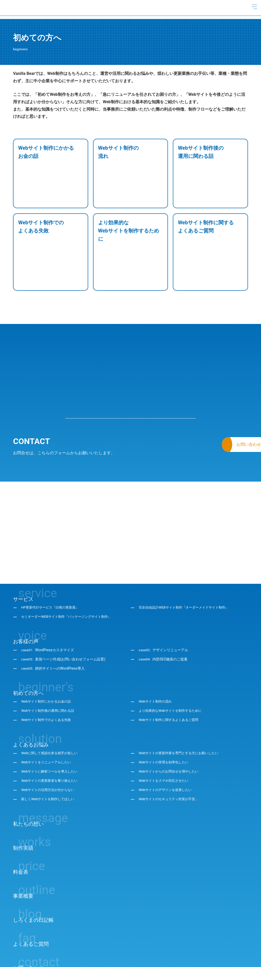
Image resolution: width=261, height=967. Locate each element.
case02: (164, 604)
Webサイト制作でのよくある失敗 (48, 674)
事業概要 (23, 849)
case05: (53, 622)
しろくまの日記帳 (33, 873)
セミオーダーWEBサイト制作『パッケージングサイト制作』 (69, 570)
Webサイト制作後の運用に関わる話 (49, 664)
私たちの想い (28, 777)
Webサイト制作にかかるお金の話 (48, 655)
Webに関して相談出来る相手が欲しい (51, 707)
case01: (47, 604)
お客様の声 (25, 595)
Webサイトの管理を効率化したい (165, 716)
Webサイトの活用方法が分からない (49, 744)
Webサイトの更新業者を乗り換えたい (51, 734)
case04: (163, 613)
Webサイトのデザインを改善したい (167, 744)
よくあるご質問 (31, 897)
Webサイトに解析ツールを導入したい (51, 725)
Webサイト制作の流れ (156, 655)
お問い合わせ (28, 921)
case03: (63, 613)
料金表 (20, 825)
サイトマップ (60, 954)
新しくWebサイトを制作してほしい (49, 753)
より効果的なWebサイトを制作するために (172, 664)
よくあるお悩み (31, 698)
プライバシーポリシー (30, 954)
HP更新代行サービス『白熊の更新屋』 (52, 561)
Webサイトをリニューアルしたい (48, 716)
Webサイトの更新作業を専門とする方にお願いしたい (181, 707)
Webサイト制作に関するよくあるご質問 (171, 674)
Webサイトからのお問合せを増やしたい (171, 725)
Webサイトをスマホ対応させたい (165, 734)
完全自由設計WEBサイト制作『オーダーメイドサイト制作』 (187, 561)
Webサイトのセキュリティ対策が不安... (170, 753)
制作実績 (23, 801)
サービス (23, 552)
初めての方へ (28, 646)
